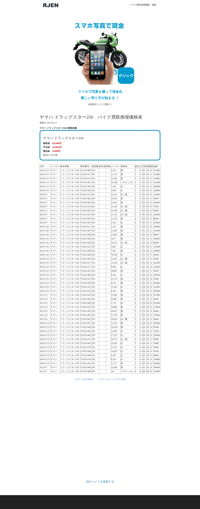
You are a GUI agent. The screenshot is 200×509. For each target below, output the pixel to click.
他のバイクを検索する (100, 481)
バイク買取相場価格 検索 (143, 5)
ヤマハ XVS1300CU (84, 379)
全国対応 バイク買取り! (100, 60)
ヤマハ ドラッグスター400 (112, 379)
